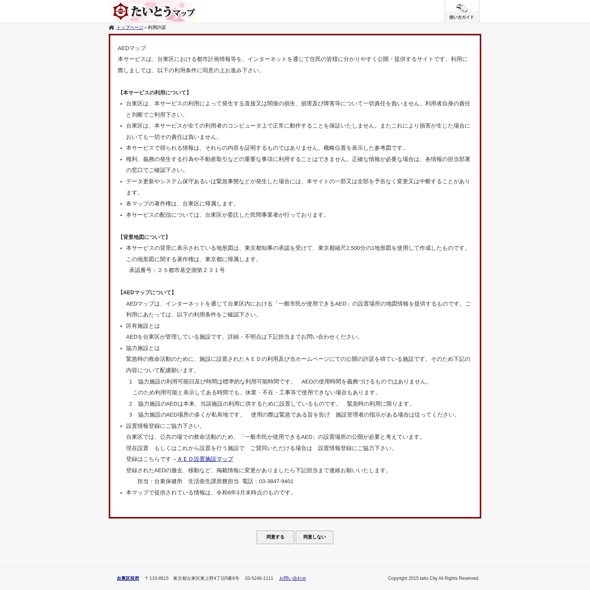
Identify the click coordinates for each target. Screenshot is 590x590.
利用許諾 (157, 27)
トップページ (129, 27)
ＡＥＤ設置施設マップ (205, 459)
